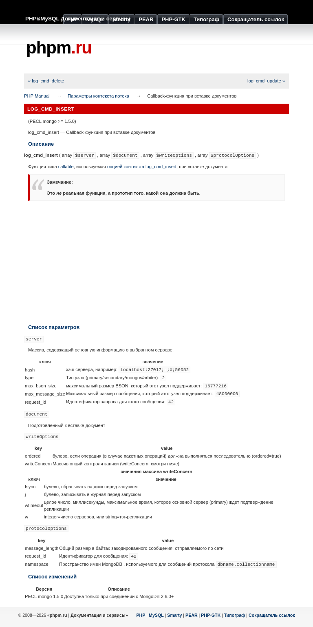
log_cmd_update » (266, 80)
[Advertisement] (156, 262)
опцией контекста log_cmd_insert (141, 166)
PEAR (191, 615)
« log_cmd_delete (46, 80)
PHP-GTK (210, 615)
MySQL (156, 615)
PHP (141, 615)
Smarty (174, 615)
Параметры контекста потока (98, 95)
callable (66, 166)
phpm (59, 47)
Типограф (234, 615)
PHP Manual (37, 95)
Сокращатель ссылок (272, 615)
